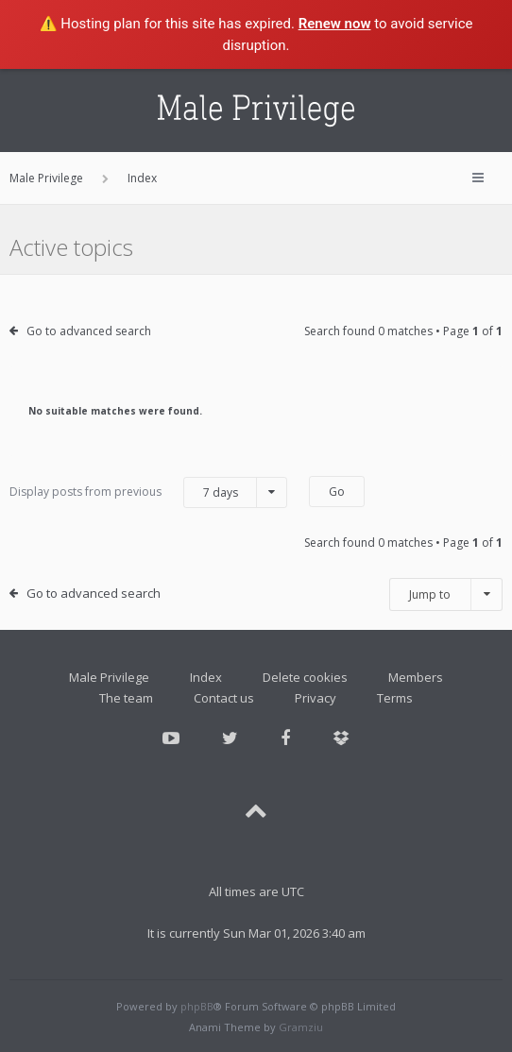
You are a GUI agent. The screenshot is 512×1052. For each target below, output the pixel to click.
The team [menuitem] (126, 697)
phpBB (196, 1006)
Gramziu (301, 1027)
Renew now (335, 23)
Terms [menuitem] (395, 697)
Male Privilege (109, 677)
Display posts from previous (148, 492)
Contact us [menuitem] (224, 697)
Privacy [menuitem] (315, 697)
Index (206, 677)
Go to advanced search (88, 331)
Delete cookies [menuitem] (305, 677)
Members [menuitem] (415, 677)
